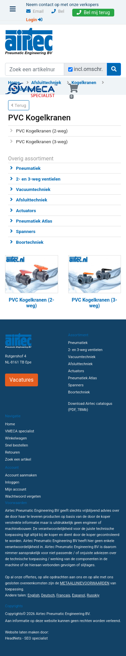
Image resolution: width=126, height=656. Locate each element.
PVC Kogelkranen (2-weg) (42, 130)
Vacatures (21, 380)
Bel (57, 11)
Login (34, 19)
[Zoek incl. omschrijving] (70, 69)
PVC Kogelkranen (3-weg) (42, 141)
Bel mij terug (93, 12)
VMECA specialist (19, 431)
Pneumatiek (28, 168)
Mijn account (15, 489)
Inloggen (12, 482)
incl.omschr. (88, 69)
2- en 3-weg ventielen (38, 179)
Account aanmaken (21, 475)
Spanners (26, 231)
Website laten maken (22, 632)
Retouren (12, 452)
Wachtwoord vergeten (23, 496)
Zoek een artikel (18, 459)
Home (10, 424)
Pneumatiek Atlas (34, 221)
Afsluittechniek (31, 199)
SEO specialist (36, 638)
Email (35, 11)
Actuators (26, 210)
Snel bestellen (16, 445)
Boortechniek (30, 242)
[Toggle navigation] (12, 10)
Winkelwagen (16, 438)
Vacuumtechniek (33, 189)
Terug (18, 105)
